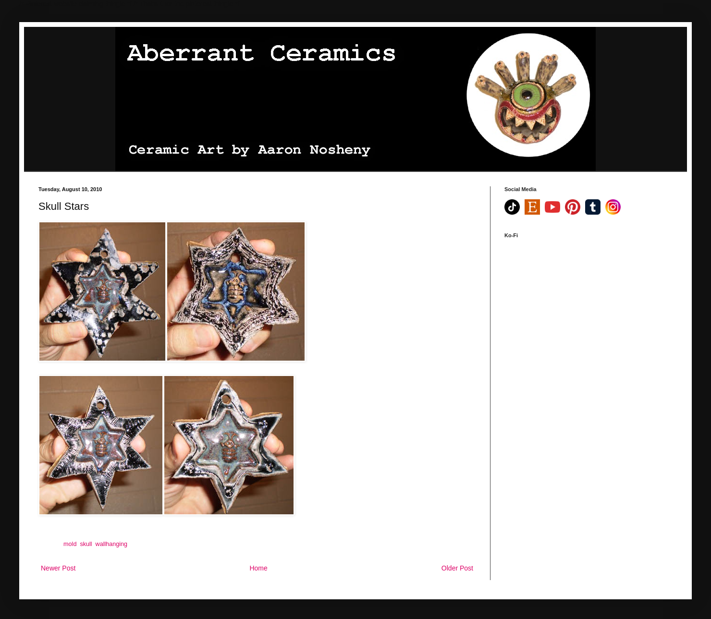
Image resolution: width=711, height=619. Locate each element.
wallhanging (112, 544)
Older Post (457, 568)
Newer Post (58, 568)
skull (86, 544)
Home (258, 568)
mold (69, 544)
